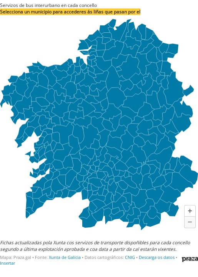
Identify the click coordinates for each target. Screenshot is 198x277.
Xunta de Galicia (65, 257)
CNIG (130, 257)
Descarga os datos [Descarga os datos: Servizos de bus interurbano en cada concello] (157, 257)
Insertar (7, 263)
